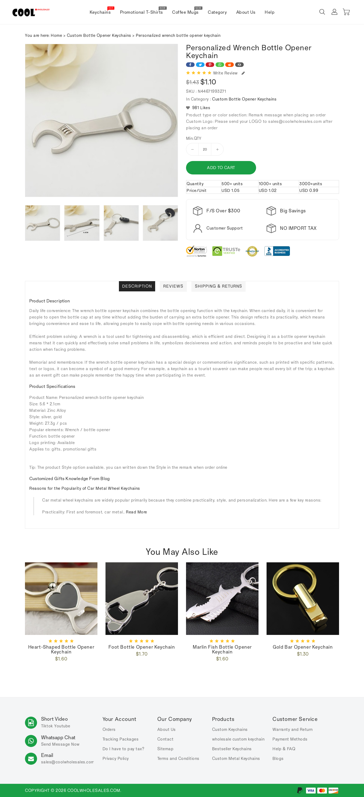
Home (56, 35)
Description (137, 286)
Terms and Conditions (178, 758)
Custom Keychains (230, 729)
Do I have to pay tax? (123, 748)
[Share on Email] (239, 64)
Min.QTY (194, 138)
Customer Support (224, 228)
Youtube (62, 726)
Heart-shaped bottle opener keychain (61, 649)
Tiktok (47, 726)
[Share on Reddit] (229, 64)
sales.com (67, 762)
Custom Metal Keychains (236, 758)
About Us (166, 729)
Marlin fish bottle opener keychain (222, 649)
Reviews (173, 286)
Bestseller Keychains (232, 748)
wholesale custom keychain (238, 739)
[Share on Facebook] (190, 64)
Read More (136, 512)
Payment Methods (290, 739)
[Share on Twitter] (200, 64)
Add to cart (221, 167)
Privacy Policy (116, 758)
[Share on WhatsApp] (220, 64)
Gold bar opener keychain (303, 647)
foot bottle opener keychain (141, 647)
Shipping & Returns (218, 286)
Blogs (278, 758)
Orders (109, 729)
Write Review (229, 73)
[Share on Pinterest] (210, 64)
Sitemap (165, 748)
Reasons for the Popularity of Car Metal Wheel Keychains (84, 488)
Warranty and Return (292, 729)
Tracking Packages (121, 739)
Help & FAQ (283, 748)
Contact (165, 739)
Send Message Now (60, 744)
